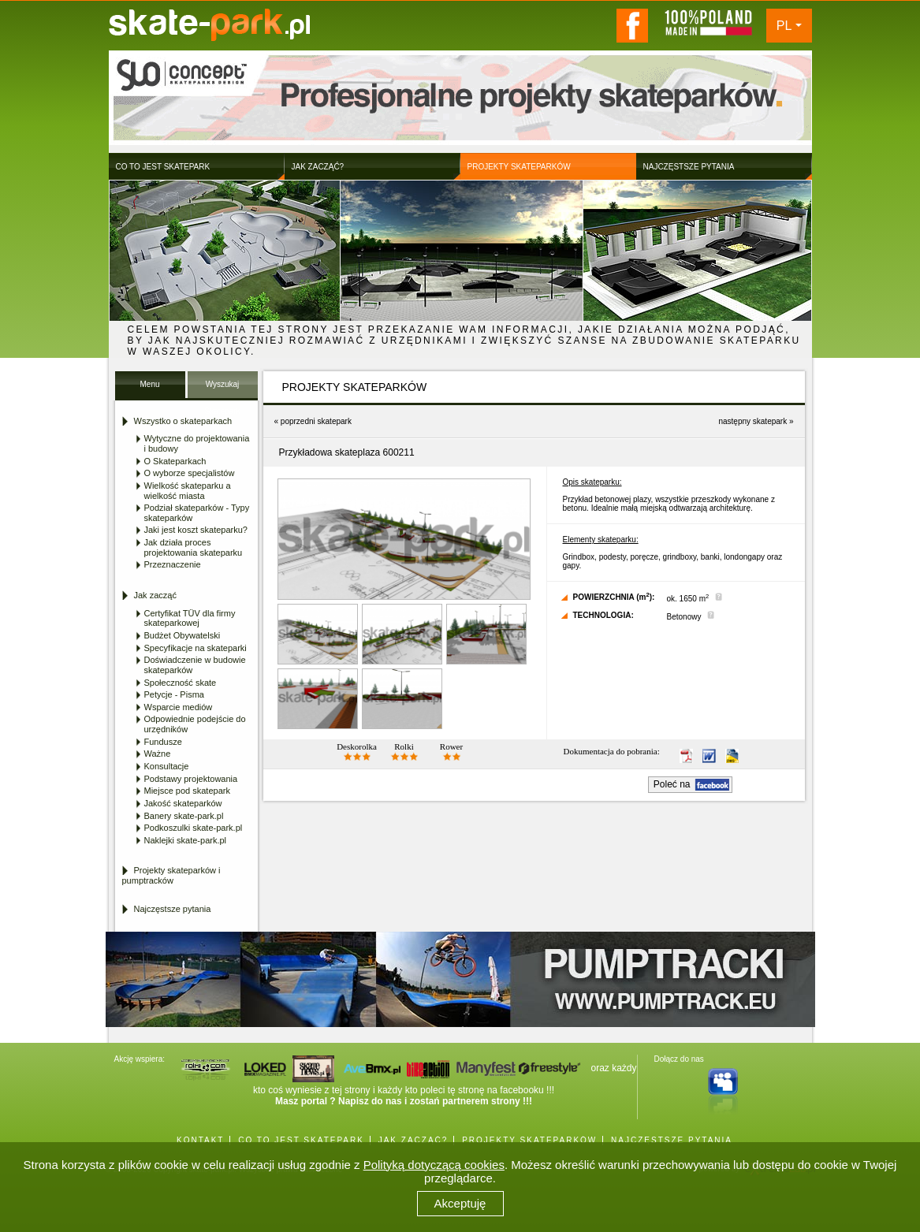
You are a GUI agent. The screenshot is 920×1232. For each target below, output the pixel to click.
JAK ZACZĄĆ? (413, 1140)
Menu (149, 384)
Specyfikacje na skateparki (195, 648)
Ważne (157, 753)
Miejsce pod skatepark (187, 790)
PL (784, 25)
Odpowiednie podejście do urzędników (195, 724)
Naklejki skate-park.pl (185, 840)
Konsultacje (166, 766)
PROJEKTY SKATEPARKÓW (529, 1140)
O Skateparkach (175, 461)
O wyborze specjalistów (189, 473)
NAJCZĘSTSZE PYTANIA (671, 1140)
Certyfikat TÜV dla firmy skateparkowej (190, 618)
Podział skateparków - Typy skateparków (197, 513)
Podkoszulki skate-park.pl (193, 827)
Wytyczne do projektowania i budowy (197, 443)
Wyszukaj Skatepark (222, 389)
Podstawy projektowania (191, 778)
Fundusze (163, 741)
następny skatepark (752, 421)
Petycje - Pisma (174, 694)
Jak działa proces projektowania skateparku (193, 547)
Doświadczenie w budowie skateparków (195, 665)
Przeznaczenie (172, 564)
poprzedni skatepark (316, 421)
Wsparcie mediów (178, 707)
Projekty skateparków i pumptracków (171, 875)
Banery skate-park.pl (184, 816)
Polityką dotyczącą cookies (434, 1164)
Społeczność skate (180, 682)
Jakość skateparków (183, 803)
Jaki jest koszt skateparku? (196, 529)
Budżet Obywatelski (182, 635)
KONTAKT (200, 1140)
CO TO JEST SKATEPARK (301, 1140)
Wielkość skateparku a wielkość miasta (187, 491)
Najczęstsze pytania (172, 909)
